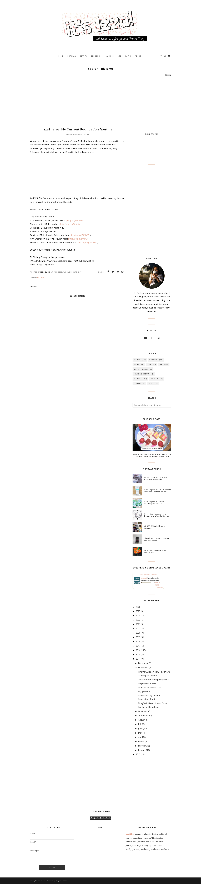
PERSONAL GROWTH (142, 374)
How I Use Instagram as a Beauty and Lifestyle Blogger (156, 515)
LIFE (160, 364)
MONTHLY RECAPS (141, 369)
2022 (138, 624)
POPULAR (154, 379)
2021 (138, 628)
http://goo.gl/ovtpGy (78, 238)
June (140, 728)
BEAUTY (40, 277)
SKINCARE (137, 383)
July (140, 724)
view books (160, 587)
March (141, 741)
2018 (138, 641)
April (140, 737)
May (140, 732)
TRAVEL (151, 383)
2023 (138, 619)
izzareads (144, 578)
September (143, 715)
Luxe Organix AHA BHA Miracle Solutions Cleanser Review (157, 491)
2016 (138, 650)
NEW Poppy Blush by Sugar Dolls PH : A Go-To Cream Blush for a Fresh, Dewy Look (152, 455)
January (142, 750)
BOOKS (136, 364)
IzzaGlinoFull (41, 881)
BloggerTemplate (61, 881)
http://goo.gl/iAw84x (87, 242)
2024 (138, 615)
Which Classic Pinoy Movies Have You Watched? (156, 478)
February (142, 745)
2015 (138, 654)
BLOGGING (153, 360)
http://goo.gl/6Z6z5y (70, 224)
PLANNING (138, 379)
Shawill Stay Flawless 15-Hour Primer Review (156, 539)
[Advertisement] (100, 102)
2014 (138, 658)
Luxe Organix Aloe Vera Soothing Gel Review (154, 503)
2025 (138, 611)
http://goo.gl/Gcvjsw (73, 220)
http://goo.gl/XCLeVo (80, 235)
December (143, 663)
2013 (138, 754)
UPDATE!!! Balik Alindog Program (154, 527)
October (142, 711)
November (143, 667)
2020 (138, 632)
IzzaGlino (130, 834)
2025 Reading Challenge (148, 574)
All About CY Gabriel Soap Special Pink (155, 551)
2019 (138, 637)
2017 (138, 645)
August (141, 719)
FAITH (149, 364)
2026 (138, 607)
